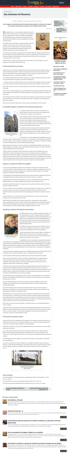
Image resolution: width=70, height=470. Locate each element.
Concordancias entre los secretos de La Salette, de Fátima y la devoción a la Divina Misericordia (34, 422)
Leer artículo (63, 407)
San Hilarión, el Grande (15, 400)
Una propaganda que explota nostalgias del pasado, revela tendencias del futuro (59, 78)
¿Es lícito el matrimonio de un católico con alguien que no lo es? (39, 389)
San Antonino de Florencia (58, 85)
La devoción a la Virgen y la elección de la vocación (15, 389)
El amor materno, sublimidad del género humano (60, 69)
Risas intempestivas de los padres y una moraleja (59, 73)
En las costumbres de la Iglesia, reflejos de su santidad (25, 432)
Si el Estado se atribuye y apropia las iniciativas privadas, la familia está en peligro (34, 443)
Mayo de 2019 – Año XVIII (58, 66)
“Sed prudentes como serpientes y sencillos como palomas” (60, 94)
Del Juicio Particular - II (15, 411)
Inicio (12, 6)
